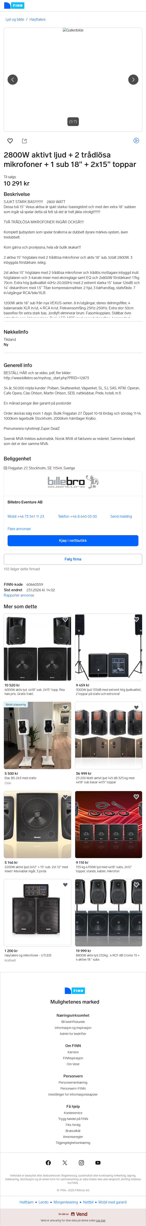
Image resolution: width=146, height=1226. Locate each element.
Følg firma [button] (73, 559)
